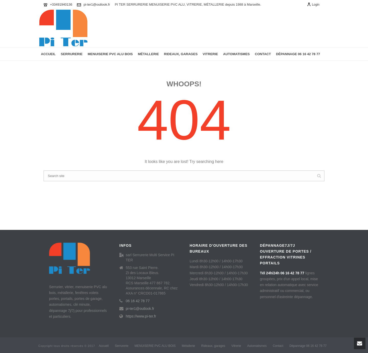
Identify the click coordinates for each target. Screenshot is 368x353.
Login (313, 4)
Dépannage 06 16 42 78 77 (298, 54)
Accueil (48, 54)
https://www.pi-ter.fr (141, 316)
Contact (263, 54)
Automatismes (236, 54)
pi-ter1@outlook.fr (97, 4)
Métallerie (148, 54)
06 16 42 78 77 (138, 301)
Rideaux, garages (181, 54)
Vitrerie (210, 54)
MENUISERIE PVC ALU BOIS (110, 54)
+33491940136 (61, 4)
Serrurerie (72, 54)
